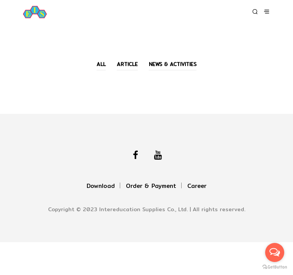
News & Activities (172, 64)
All (101, 64)
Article (127, 64)
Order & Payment (151, 185)
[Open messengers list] (274, 252)
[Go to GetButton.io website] (274, 267)
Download (101, 185)
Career (196, 185)
